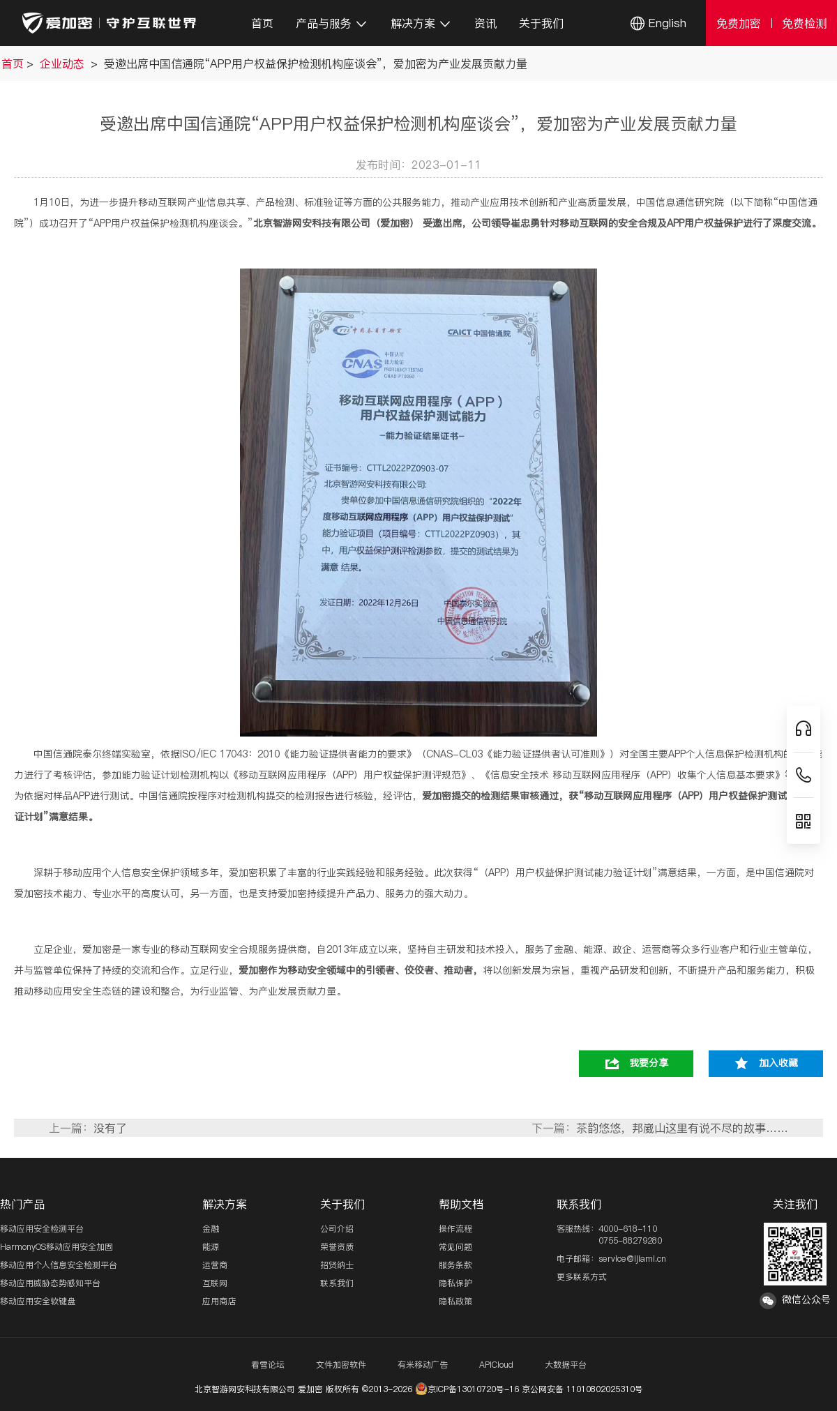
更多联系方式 (582, 1277)
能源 (210, 1247)
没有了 (110, 1127)
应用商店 (219, 1301)
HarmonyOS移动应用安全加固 (56, 1247)
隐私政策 (455, 1301)
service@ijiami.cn (632, 1259)
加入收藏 (778, 1063)
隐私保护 (455, 1283)
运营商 (214, 1265)
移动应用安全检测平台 (42, 1229)
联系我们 (337, 1283)
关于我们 (541, 23)
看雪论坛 (268, 1365)
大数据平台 (566, 1365)
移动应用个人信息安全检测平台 (58, 1265)
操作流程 (455, 1229)
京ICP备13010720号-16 (467, 1388)
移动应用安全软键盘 (37, 1301)
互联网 (214, 1283)
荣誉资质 (337, 1247)
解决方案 (421, 23)
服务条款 (455, 1265)
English (667, 23)
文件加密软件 (341, 1365)
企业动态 (64, 63)
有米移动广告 (423, 1365)
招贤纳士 (337, 1265)
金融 (210, 1229)
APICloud (496, 1365)
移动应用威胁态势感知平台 (50, 1283)
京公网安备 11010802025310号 (582, 1389)
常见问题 (455, 1247)
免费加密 (738, 23)
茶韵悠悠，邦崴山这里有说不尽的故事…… (682, 1127)
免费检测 (804, 23)
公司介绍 (337, 1229)
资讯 (485, 23)
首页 (262, 23)
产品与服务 (332, 23)
